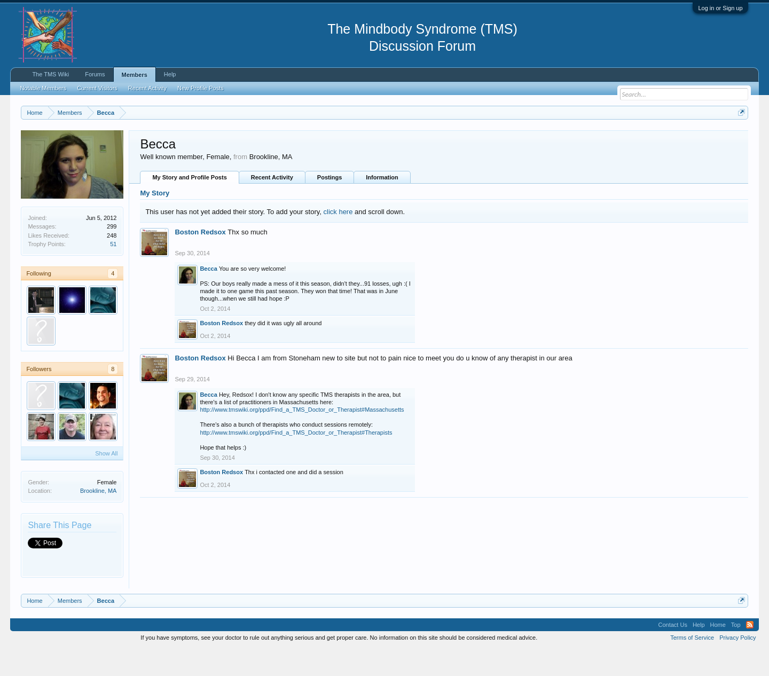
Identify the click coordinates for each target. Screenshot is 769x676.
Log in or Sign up (720, 8)
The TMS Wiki (50, 74)
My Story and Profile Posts (189, 204)
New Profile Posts (200, 88)
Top (736, 651)
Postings (329, 204)
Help (170, 74)
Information (382, 204)
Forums (95, 74)
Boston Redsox (200, 259)
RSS (750, 651)
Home (718, 651)
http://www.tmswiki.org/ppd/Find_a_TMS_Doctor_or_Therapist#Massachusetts (302, 436)
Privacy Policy (737, 664)
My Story (154, 220)
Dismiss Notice (739, 137)
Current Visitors (97, 88)
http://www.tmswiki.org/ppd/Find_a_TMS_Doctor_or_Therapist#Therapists (296, 459)
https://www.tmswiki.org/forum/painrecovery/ (510, 138)
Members (134, 75)
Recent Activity (272, 204)
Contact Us (672, 651)
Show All (106, 480)
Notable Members (43, 88)
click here (338, 238)
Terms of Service (692, 664)
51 (113, 271)
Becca (208, 295)
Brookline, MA (98, 517)
